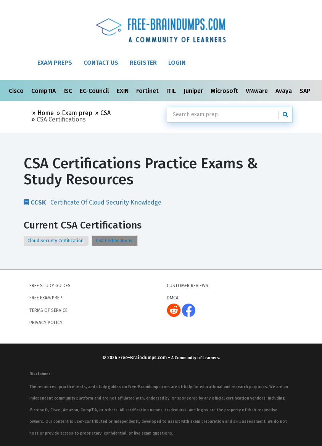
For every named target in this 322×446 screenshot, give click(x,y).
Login (177, 62)
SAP (305, 90)
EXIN (123, 90)
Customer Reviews (187, 285)
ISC (68, 90)
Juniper (194, 90)
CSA (105, 113)
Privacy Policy (46, 322)
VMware (257, 90)
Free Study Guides (50, 285)
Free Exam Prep (45, 298)
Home (45, 113)
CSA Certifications (115, 240)
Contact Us (101, 62)
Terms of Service (48, 310)
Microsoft (225, 90)
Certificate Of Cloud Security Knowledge (92, 202)
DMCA (173, 298)
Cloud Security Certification (56, 240)
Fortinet (148, 90)
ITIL (171, 90)
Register (143, 62)
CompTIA (44, 90)
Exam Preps (54, 62)
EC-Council (95, 90)
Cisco (17, 90)
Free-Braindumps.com (143, 357)
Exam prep (77, 113)
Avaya (284, 90)
